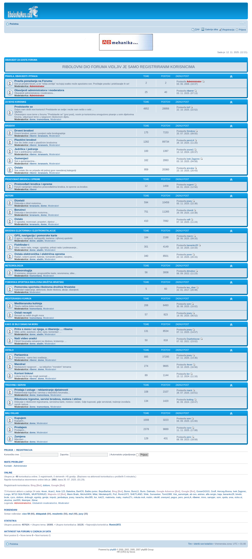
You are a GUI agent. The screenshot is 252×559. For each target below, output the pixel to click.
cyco (189, 428)
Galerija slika (211, 29)
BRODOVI (10, 126)
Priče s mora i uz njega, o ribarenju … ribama (43, 329)
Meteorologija (23, 270)
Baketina (70, 491)
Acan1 (51, 491)
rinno (203, 497)
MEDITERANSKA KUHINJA (18, 299)
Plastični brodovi (25, 139)
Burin (143, 491)
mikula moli (139, 497)
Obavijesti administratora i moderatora (39, 90)
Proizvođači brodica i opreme (33, 184)
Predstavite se (23, 106)
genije (45, 497)
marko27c (127, 497)
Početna (14, 24)
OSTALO (9, 350)
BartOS (80, 491)
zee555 (16, 500)
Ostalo (18, 167)
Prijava (242, 29)
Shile (146, 494)
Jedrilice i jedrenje (26, 149)
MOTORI (9, 196)
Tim (190, 544)
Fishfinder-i (21, 244)
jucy (81, 514)
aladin (40, 240)
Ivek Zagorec (193, 159)
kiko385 (89, 497)
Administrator (36, 86)
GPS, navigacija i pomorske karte (35, 235)
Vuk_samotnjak (180, 494)
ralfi (188, 219)
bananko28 (192, 245)
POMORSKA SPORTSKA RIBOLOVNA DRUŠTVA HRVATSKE (34, 282)
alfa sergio (211, 494)
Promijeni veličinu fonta (243, 23)
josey (189, 201)
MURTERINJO (39, 494)
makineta (110, 497)
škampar (26, 500)
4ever (189, 364)
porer (189, 254)
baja (219, 494)
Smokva (191, 131)
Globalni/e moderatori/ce (44, 503)
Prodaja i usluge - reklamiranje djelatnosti (41, 389)
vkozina (8, 500)
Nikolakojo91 (105, 494)
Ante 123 (60, 491)
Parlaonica (21, 354)
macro (190, 236)
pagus (174, 497)
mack (189, 390)
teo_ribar (191, 287)
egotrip (37, 497)
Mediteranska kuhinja (28, 303)
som (189, 304)
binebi (239, 494)
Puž (115, 494)
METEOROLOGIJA (14, 266)
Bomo (127, 491)
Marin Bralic (73, 494)
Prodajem (20, 427)
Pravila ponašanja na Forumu (33, 81)
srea (231, 497)
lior (188, 374)
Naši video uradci (25, 338)
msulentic (57, 514)
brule (6, 497)
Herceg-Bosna (224, 491)
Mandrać (20, 364)
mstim (149, 497)
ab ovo (193, 494)
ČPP (197, 29)
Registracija (228, 29)
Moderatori (55, 119)
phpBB (113, 550)
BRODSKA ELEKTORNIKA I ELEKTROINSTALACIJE (30, 231)
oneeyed (165, 497)
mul (71, 514)
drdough (29, 497)
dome (32, 119)
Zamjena (20, 436)
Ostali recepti (23, 312)
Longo (7, 494)
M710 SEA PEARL (21, 494)
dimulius (191, 271)
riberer (190, 90)
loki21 (101, 497)
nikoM (157, 497)
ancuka (190, 168)
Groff (213, 491)
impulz (53, 497)
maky (118, 497)
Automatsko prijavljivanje (124, 454)
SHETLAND (136, 494)
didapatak (41, 514)
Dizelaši (19, 200)
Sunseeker (155, 494)
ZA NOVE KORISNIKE (15, 102)
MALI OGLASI (12, 413)
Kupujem (20, 418)
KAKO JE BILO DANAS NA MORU (21, 324)
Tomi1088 (167, 494)
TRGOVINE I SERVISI (15, 385)
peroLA (190, 140)
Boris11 (135, 491)
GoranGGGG (203, 491)
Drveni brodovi (24, 130)
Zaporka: (64, 454)
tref (188, 107)
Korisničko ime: (12, 454)
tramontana (43, 119)
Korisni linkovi (23, 373)
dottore (46, 485)
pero (189, 437)
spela (225, 497)
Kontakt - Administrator (15, 466)
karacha (79, 497)
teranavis (43, 136)
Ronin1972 (123, 494)
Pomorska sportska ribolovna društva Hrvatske (44, 286)
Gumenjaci (21, 158)
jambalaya (62, 497)
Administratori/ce (22, 503)
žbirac (35, 500)
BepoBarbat (105, 491)
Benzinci (20, 209)
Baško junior (91, 491)
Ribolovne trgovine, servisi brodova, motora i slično (47, 399)
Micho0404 (85, 494)
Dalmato (151, 491)
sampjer (211, 497)
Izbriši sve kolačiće (203, 544)
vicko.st (238, 497)
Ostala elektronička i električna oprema (39, 254)
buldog (190, 399)
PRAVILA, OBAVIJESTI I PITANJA (21, 76)
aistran (201, 494)
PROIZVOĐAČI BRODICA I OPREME (22, 179)
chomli (190, 210)
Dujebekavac (193, 339)
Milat (95, 494)
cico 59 (26, 514)
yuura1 (190, 149)
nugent (190, 184)
